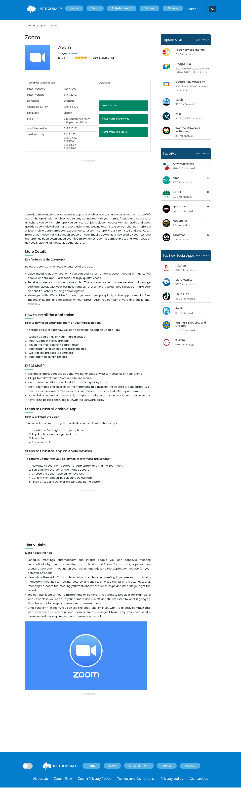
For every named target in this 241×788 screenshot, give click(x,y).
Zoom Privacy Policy (94, 778)
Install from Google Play (115, 118)
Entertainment (121, 8)
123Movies (179, 235)
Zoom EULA (63, 778)
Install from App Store (114, 132)
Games (149, 8)
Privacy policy (172, 778)
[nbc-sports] (208, 220)
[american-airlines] (208, 163)
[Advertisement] (88, 186)
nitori (176, 178)
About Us (40, 778)
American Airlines (183, 163)
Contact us (198, 778)
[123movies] (208, 234)
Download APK (110, 105)
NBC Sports (180, 220)
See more (202, 39)
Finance (173, 8)
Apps (42, 25)
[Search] (196, 9)
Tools (95, 8)
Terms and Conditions (136, 778)
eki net (177, 192)
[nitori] (208, 177)
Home (74, 8)
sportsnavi (179, 206)
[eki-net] (208, 192)
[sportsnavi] (208, 206)
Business (72, 53)
